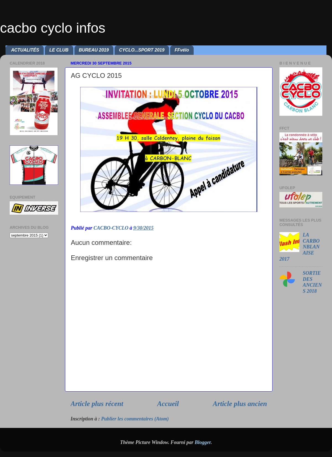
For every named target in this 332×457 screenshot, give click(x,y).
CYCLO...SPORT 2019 (141, 50)
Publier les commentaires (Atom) (135, 419)
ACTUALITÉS (25, 50)
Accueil (168, 403)
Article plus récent (97, 403)
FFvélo (182, 50)
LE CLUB (58, 50)
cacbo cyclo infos (52, 28)
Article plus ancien (240, 403)
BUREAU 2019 (94, 50)
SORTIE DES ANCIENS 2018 (312, 282)
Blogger (202, 442)
